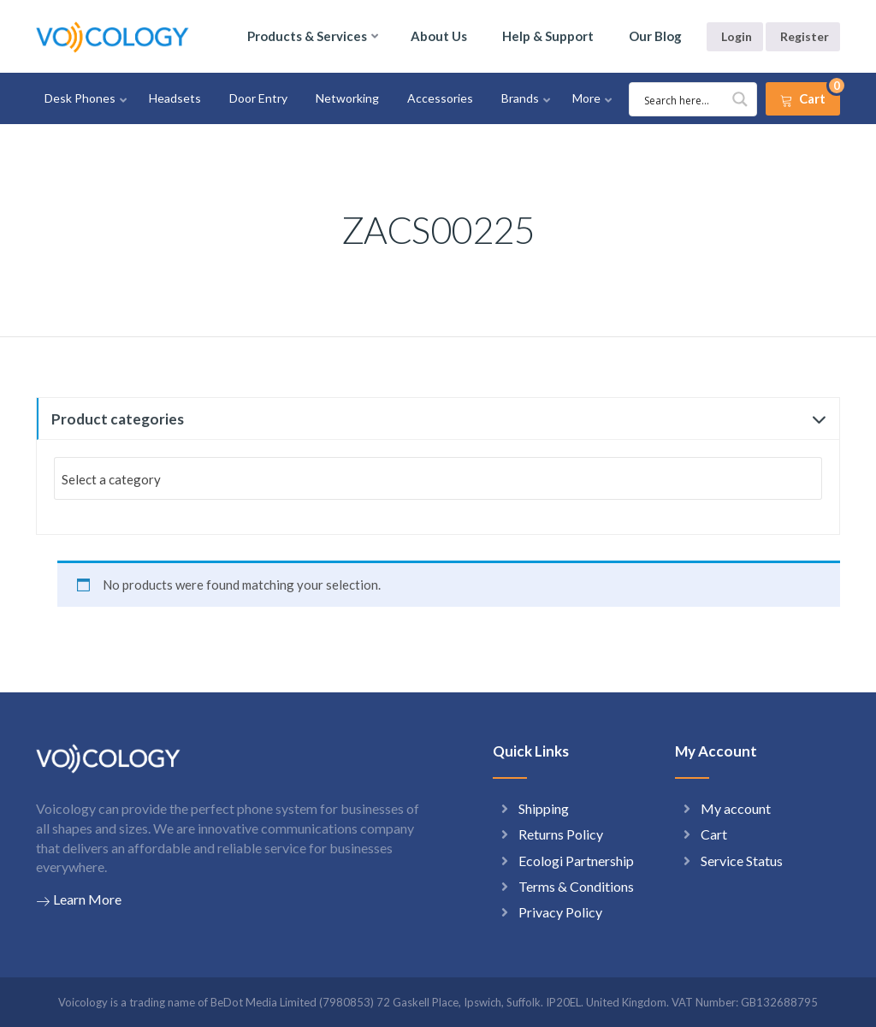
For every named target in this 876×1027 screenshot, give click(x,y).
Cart (714, 834)
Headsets (175, 98)
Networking (347, 98)
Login (736, 36)
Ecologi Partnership (576, 860)
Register (804, 36)
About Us (439, 36)
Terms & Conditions (576, 886)
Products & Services (307, 36)
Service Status (742, 860)
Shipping (543, 808)
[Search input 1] (695, 99)
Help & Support (548, 36)
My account (736, 808)
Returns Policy (560, 834)
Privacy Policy (560, 912)
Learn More (78, 899)
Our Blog (655, 36)
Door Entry (258, 98)
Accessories (440, 98)
